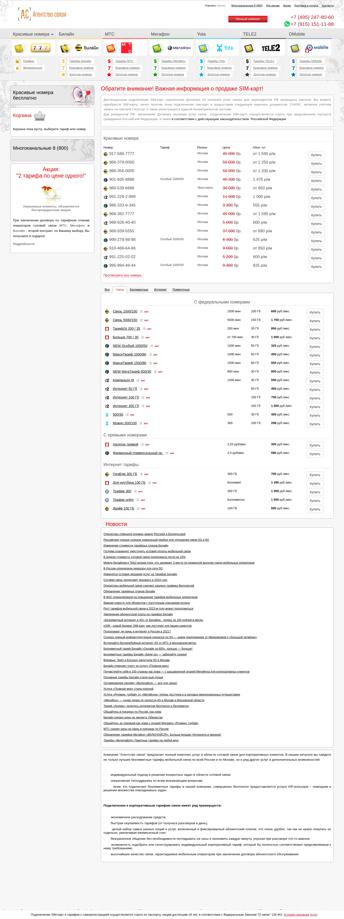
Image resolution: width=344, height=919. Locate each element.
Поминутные (181, 289)
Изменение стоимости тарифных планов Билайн (135, 545)
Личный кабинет (248, 19)
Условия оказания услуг (300, 914)
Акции (287, 5)
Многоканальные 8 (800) (247, 5)
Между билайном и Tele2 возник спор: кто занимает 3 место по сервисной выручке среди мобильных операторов (178, 562)
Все (107, 289)
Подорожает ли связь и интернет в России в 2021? (137, 631)
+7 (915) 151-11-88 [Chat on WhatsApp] (312, 24)
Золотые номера (80, 74)
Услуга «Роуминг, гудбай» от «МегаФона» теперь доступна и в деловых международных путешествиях (171, 694)
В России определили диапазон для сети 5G (133, 568)
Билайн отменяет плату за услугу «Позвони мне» (136, 666)
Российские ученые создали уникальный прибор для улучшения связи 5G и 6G (156, 540)
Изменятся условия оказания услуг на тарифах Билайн (140, 574)
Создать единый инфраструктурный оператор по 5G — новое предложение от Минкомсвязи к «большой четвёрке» (180, 637)
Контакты (328, 5)
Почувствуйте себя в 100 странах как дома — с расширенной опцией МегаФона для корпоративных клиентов (176, 671)
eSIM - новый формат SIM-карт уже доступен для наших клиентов (147, 625)
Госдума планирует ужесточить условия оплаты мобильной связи (147, 551)
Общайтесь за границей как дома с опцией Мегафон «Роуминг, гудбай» (151, 723)
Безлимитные (139, 289)
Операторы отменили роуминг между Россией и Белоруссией (144, 534)
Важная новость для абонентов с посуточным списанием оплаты (146, 603)
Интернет (160, 289)
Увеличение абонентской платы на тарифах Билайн (138, 614)
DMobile (297, 34)
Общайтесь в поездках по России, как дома (132, 711)
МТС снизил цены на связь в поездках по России (136, 729)
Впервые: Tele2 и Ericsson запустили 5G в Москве (136, 660)
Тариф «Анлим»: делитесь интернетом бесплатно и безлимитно (146, 706)
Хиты (120, 290)
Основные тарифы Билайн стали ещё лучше (133, 677)
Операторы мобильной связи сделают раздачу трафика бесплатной (148, 585)
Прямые (28, 61)
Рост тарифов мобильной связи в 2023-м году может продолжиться (148, 608)
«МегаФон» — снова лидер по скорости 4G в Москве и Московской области (153, 700)
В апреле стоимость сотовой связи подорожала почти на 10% (144, 557)
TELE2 (249, 34)
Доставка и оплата (306, 5)
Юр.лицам (273, 5)
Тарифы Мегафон (173, 61)
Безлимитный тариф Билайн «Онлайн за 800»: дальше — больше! (148, 648)
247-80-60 (312, 17)
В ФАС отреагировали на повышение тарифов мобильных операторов (150, 597)
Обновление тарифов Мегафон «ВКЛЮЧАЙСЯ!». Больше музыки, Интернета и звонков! (162, 734)
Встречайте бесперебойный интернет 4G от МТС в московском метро (149, 643)
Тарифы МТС (124, 61)
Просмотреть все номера (122, 275)
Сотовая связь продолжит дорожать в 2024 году (135, 580)
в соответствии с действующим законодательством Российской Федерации (229, 119)
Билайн (66, 34)
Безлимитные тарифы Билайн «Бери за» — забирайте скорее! (145, 654)
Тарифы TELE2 (263, 61)
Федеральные (32, 67)
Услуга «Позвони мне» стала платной (128, 689)
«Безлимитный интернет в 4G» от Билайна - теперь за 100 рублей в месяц (153, 620)
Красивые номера (33, 34)
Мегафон (160, 34)
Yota (201, 34)
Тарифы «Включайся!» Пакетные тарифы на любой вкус (141, 740)
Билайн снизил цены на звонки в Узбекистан (133, 717)
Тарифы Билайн (80, 61)
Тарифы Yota (216, 61)
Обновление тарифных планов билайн (129, 591)
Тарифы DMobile (310, 61)
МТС (109, 34)
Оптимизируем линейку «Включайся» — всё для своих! (140, 683)
